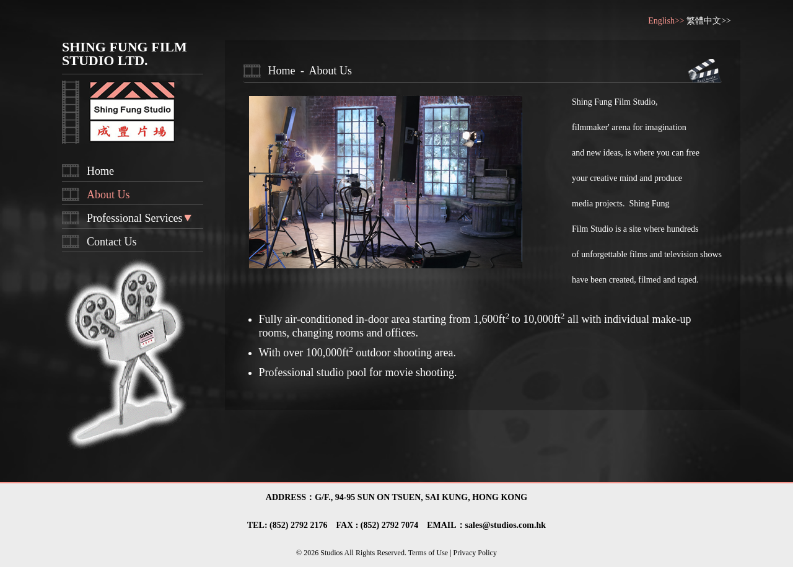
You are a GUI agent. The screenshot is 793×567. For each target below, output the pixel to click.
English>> (667, 20)
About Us (108, 194)
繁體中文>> (708, 20)
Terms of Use (429, 552)
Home (100, 171)
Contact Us (112, 241)
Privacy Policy (474, 552)
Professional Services (134, 218)
